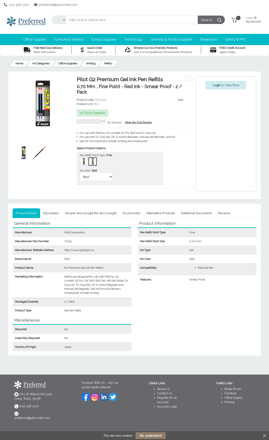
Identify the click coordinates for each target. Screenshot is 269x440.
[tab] (26, 213)
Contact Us (164, 393)
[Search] (132, 20)
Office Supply (233, 397)
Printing (229, 402)
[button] (234, 19)
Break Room (232, 389)
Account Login (167, 406)
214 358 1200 (17, 5)
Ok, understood (150, 435)
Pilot (180, 99)
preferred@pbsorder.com (56, 5)
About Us (163, 389)
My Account (254, 19)
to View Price (226, 85)
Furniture (230, 393)
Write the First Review (138, 122)
